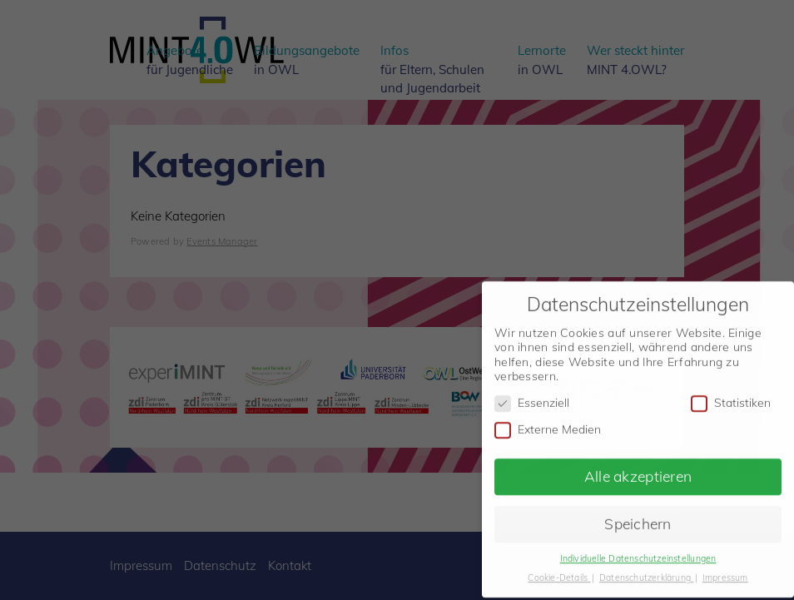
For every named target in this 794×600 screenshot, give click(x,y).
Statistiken (731, 398)
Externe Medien (547, 424)
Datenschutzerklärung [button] (646, 572)
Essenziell (531, 398)
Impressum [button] (725, 572)
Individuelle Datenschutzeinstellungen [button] (638, 553)
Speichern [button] (638, 518)
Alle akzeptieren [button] (638, 471)
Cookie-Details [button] (559, 572)
